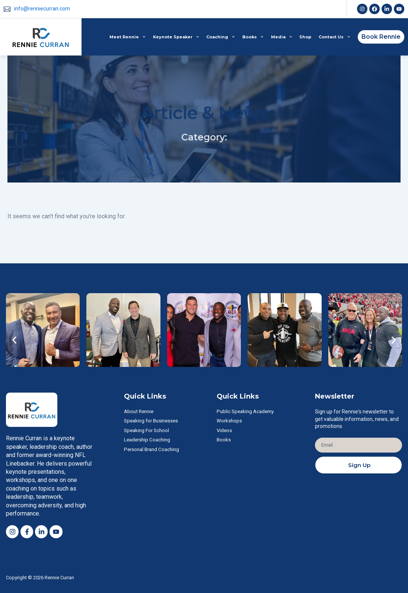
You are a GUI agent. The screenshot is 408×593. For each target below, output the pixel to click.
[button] (14, 339)
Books (253, 37)
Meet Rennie (127, 37)
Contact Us (334, 37)
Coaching (220, 37)
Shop (305, 36)
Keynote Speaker (176, 37)
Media (281, 37)
